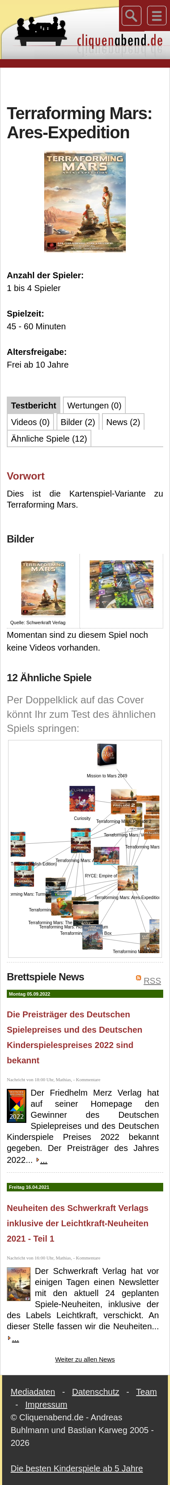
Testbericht (33, 405)
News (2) (123, 422)
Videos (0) (30, 422)
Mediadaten (33, 1391)
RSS (152, 980)
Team (146, 1391)
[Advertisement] (85, 84)
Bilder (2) (78, 422)
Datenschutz (95, 1391)
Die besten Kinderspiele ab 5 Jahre (77, 1468)
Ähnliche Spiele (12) (49, 438)
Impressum (46, 1404)
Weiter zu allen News (85, 1359)
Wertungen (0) (94, 405)
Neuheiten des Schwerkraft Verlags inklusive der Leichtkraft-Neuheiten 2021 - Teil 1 (77, 1223)
